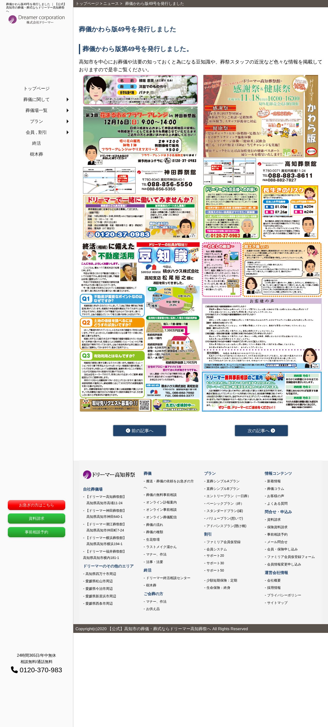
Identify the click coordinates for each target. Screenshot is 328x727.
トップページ (36, 88)
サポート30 (215, 563)
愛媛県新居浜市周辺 (100, 596)
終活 (36, 143)
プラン (36, 121)
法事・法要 (154, 562)
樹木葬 (36, 154)
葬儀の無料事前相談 (161, 495)
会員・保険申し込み (282, 550)
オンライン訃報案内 (161, 502)
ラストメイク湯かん (161, 547)
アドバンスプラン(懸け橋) (226, 526)
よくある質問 (277, 504)
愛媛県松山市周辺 (99, 581)
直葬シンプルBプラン (222, 489)
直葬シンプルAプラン (222, 481)
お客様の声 (275, 496)
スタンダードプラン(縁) (224, 511)
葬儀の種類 (154, 532)
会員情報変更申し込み (284, 564)
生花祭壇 (153, 540)
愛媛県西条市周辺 (99, 604)
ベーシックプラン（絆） (225, 504)
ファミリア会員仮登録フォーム (291, 557)
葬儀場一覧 (36, 110)
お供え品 (153, 609)
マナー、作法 (156, 554)
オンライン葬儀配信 (161, 517)
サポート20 (215, 556)
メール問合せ (277, 542)
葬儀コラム (275, 489)
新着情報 (274, 481)
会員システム (216, 550)
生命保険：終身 (218, 588)
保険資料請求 (277, 527)
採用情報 (274, 588)
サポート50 (215, 571)
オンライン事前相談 (161, 510)
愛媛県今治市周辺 (99, 589)
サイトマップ (277, 603)
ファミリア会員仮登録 (223, 542)
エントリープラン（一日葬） (228, 496)
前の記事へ (139, 430)
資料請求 (36, 518)
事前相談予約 (36, 532)
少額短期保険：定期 (221, 581)
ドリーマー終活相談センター (168, 578)
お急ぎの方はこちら (36, 505)
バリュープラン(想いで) (224, 519)
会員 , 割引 (36, 132)
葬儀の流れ (154, 525)
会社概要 (274, 581)
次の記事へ (261, 430)
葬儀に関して (36, 99)
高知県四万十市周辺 (100, 574)
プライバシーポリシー (284, 595)
